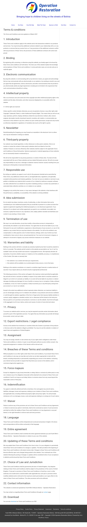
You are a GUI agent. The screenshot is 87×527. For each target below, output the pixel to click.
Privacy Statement (39, 514)
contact (46, 497)
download (13, 506)
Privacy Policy (19, 514)
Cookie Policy (28, 514)
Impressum (49, 514)
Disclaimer (57, 514)
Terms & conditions (66, 514)
